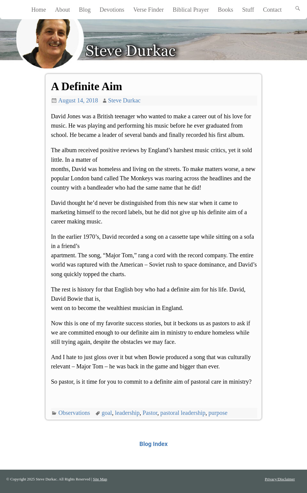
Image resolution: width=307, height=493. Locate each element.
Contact (272, 9)
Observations (74, 412)
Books (225, 9)
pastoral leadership (183, 412)
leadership (127, 412)
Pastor (150, 412)
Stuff (248, 9)
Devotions (112, 9)
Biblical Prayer (191, 9)
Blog (85, 9)
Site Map (100, 479)
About (62, 9)
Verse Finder (148, 9)
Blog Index (153, 443)
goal (107, 412)
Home (38, 9)
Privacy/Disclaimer (280, 479)
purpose (217, 412)
